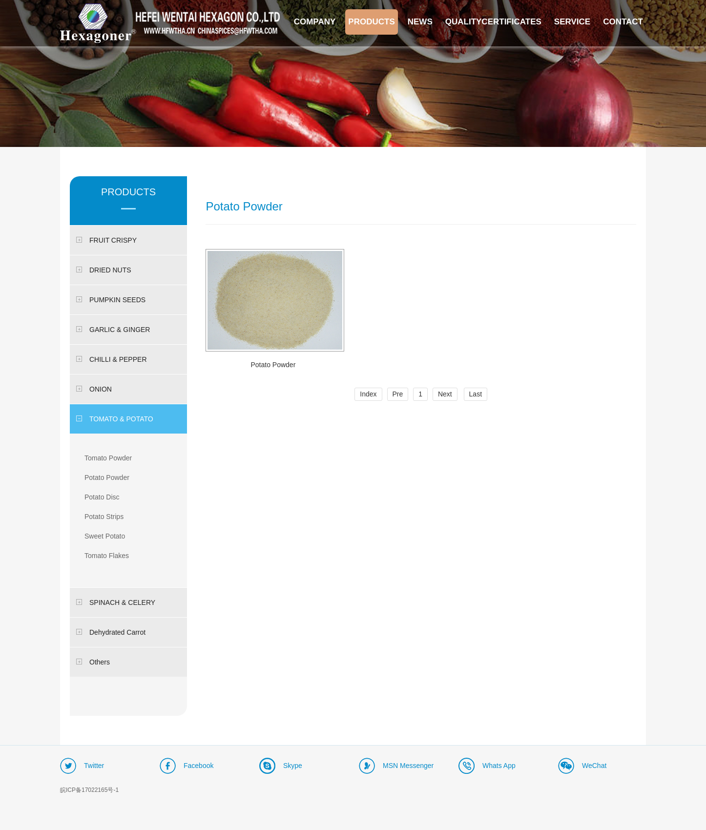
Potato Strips (104, 516)
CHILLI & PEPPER (111, 359)
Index (368, 394)
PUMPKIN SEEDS (110, 300)
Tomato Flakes (106, 556)
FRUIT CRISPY (106, 240)
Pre (398, 394)
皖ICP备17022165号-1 (89, 790)
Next (445, 394)
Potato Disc (102, 497)
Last (475, 394)
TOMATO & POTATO (114, 419)
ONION (94, 389)
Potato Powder (106, 477)
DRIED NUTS (103, 270)
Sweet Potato (104, 536)
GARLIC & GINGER (113, 329)
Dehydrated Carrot (110, 632)
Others (93, 662)
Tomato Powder (108, 458)
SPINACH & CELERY (115, 602)
